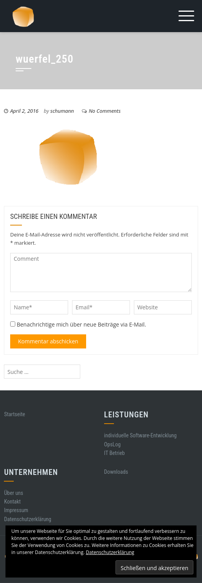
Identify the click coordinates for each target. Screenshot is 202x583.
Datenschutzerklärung (27, 519)
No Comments (105, 110)
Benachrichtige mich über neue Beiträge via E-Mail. (81, 324)
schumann (62, 110)
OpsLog (112, 444)
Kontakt (12, 501)
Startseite (14, 414)
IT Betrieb (114, 453)
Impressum (16, 510)
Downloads (116, 472)
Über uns (13, 493)
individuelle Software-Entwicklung (140, 435)
